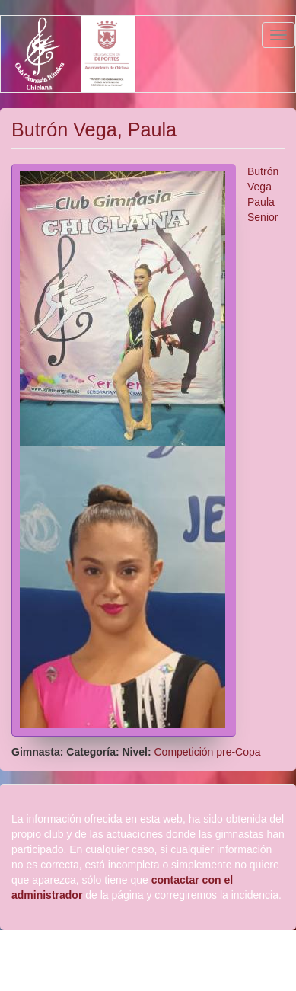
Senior (262, 217)
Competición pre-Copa (207, 752)
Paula (261, 202)
